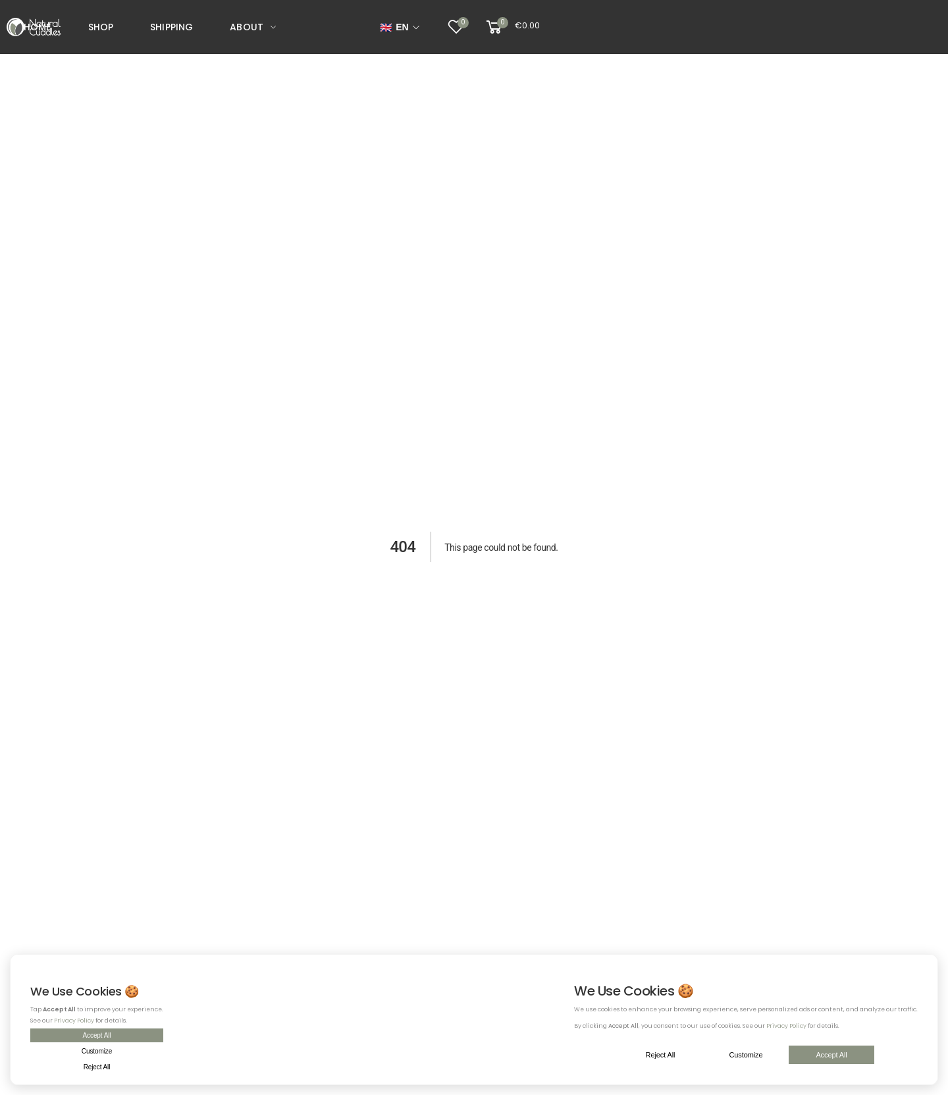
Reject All (97, 1067)
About (246, 27)
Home (37, 27)
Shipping (171, 27)
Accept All (97, 1035)
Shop (101, 27)
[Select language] (400, 27)
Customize (97, 1051)
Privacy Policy (74, 1021)
